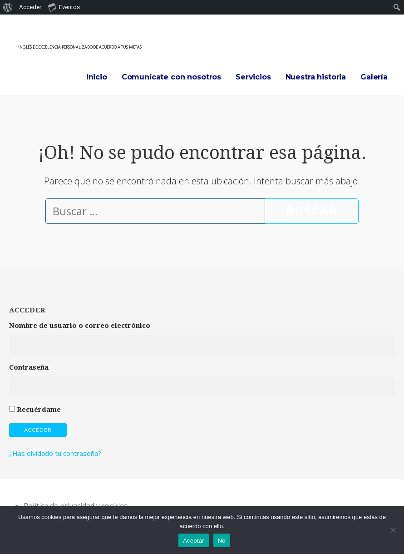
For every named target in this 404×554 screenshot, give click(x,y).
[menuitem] (8, 7)
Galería (374, 77)
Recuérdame (39, 410)
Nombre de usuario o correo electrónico (79, 326)
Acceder (38, 430)
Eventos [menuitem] (64, 7)
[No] (392, 529)
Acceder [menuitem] (30, 7)
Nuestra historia (316, 77)
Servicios (253, 77)
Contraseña (29, 367)
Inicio (96, 77)
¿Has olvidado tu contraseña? (55, 453)
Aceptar (193, 540)
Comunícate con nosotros (171, 77)
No (222, 540)
